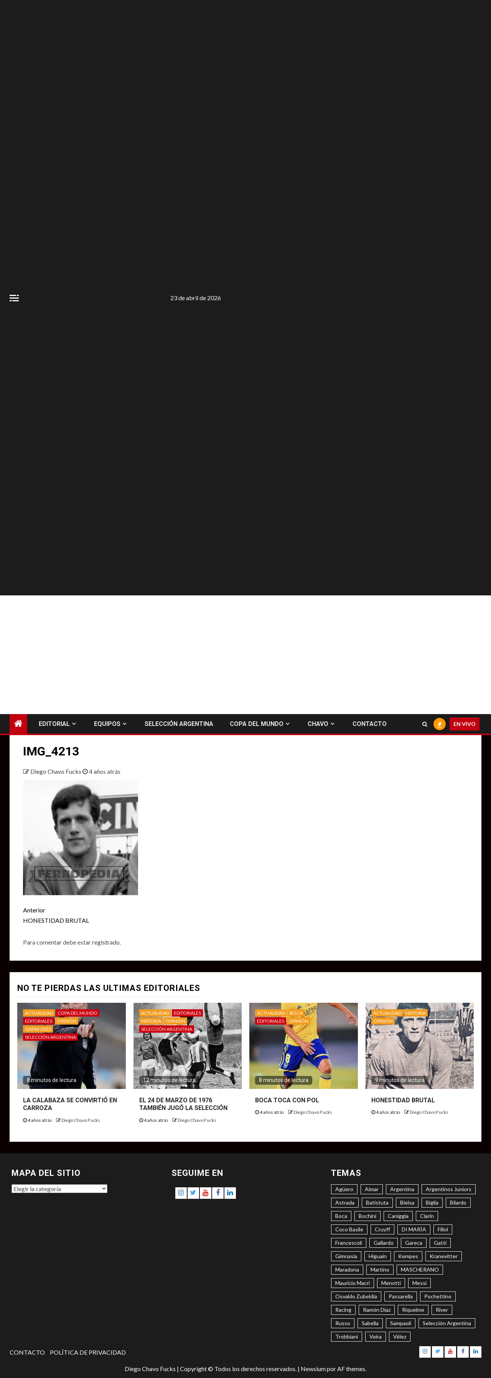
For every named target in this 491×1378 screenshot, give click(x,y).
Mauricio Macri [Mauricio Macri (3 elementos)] (352, 1283)
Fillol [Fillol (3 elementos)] (443, 1229)
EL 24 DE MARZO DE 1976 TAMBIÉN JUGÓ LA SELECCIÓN (183, 1104)
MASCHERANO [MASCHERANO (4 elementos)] (420, 1269)
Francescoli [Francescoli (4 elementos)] (348, 1242)
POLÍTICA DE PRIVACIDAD (88, 1352)
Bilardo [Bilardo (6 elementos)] (458, 1202)
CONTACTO (370, 723)
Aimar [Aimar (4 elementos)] (372, 1189)
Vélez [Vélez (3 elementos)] (399, 1336)
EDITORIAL (54, 723)
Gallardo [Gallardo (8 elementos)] (384, 1242)
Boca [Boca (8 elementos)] (341, 1216)
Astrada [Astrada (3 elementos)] (344, 1202)
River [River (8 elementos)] (442, 1309)
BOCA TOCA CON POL (287, 1100)
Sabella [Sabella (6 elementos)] (370, 1323)
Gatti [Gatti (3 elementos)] (440, 1242)
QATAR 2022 (38, 1029)
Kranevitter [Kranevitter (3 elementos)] (444, 1256)
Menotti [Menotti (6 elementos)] (391, 1283)
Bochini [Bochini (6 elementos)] (367, 1216)
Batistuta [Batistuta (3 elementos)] (377, 1202)
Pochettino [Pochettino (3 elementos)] (437, 1296)
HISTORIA (151, 1021)
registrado (106, 942)
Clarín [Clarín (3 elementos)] (427, 1216)
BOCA (296, 1013)
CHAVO (318, 723)
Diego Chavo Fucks (56, 771)
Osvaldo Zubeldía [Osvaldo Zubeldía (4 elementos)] (356, 1296)
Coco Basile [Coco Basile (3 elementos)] (349, 1229)
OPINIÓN (66, 1021)
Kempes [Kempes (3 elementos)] (408, 1256)
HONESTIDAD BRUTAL (134, 914)
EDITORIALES (38, 1021)
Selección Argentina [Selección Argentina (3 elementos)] (447, 1323)
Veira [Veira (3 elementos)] (375, 1336)
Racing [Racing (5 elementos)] (343, 1309)
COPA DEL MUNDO (256, 723)
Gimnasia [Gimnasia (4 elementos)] (346, 1256)
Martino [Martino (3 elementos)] (380, 1269)
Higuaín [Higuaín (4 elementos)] (378, 1256)
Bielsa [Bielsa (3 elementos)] (407, 1202)
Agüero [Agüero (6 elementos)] (344, 1189)
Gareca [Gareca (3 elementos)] (413, 1242)
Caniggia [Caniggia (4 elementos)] (398, 1216)
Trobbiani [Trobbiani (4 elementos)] (346, 1336)
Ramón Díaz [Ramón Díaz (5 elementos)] (376, 1309)
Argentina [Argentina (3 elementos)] (402, 1189)
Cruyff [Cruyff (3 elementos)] (382, 1229)
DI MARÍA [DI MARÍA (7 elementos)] (414, 1229)
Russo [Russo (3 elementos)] (342, 1323)
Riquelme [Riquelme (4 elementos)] (413, 1309)
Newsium (313, 1368)
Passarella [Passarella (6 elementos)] (401, 1296)
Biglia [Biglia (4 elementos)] (432, 1202)
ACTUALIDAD (39, 1013)
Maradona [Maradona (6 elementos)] (347, 1269)
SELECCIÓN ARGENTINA (179, 723)
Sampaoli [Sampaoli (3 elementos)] (400, 1323)
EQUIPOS (107, 723)
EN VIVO (464, 724)
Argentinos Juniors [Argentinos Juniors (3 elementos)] (448, 1189)
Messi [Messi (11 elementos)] (419, 1283)
